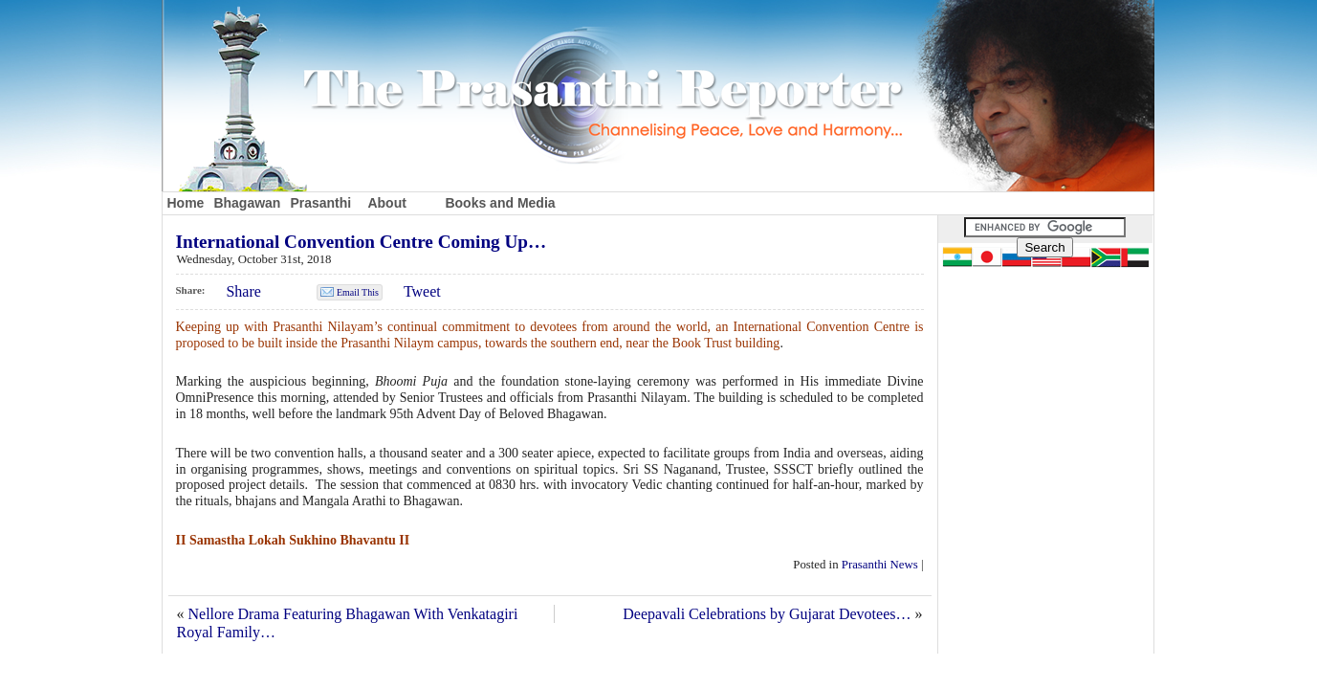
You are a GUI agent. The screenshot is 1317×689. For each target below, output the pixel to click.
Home (186, 203)
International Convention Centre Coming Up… (361, 242)
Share (243, 291)
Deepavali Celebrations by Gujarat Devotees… (767, 614)
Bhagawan (246, 203)
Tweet (422, 291)
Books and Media (500, 203)
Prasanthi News (880, 564)
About (386, 203)
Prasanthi (320, 203)
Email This (358, 292)
